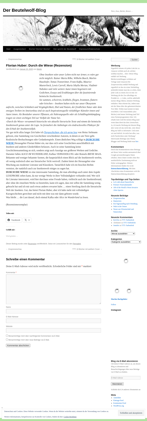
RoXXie (116, 220)
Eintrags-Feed (118, 400)
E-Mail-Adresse (12, 317)
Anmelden (117, 398)
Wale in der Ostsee (120, 206)
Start (8, 49)
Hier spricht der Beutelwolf (64, 49)
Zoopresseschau (14, 59)
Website (9, 326)
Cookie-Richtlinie (70, 417)
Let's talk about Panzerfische (123, 182)
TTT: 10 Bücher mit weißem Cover (87, 59)
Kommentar (11, 272)
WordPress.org (118, 406)
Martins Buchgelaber (119, 299)
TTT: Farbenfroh (128, 220)
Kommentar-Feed (119, 403)
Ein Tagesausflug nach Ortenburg (125, 204)
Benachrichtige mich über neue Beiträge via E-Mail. (29, 340)
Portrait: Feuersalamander (122, 185)
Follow (113, 304)
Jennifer (116, 225)
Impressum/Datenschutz (89, 49)
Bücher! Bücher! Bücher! (39, 49)
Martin (39, 69)
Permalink (77, 244)
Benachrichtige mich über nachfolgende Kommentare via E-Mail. (34, 336)
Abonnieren (117, 384)
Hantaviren (117, 201)
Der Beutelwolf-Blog (24, 10)
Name (8, 307)
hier (137, 141)
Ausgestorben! (19, 49)
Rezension (32, 244)
